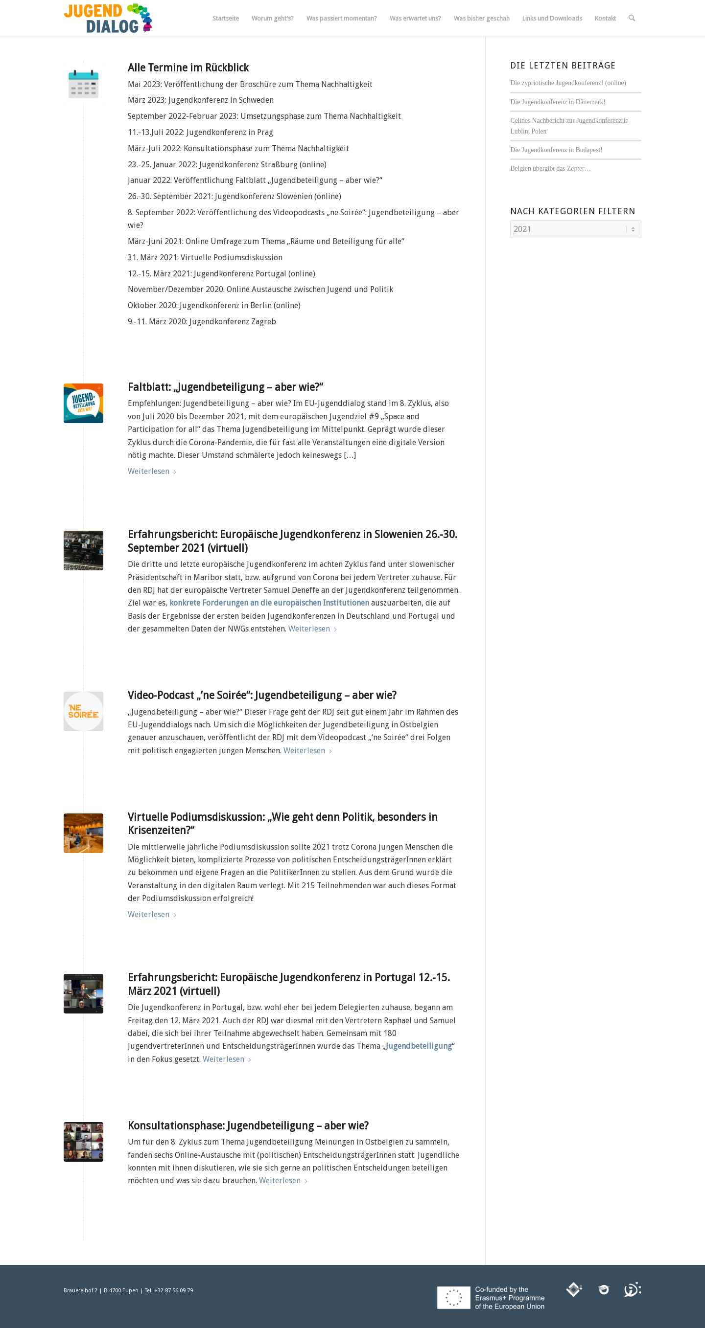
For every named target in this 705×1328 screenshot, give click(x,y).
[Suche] (631, 18)
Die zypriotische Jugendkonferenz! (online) (568, 83)
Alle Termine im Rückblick (188, 68)
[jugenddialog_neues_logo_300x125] (108, 18)
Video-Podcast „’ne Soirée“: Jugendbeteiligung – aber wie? (262, 695)
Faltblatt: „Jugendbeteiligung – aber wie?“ (225, 387)
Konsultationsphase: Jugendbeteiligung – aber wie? (248, 1126)
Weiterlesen (152, 471)
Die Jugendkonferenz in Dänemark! (557, 102)
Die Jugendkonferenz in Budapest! (556, 150)
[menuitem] (225, 18)
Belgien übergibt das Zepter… (550, 168)
